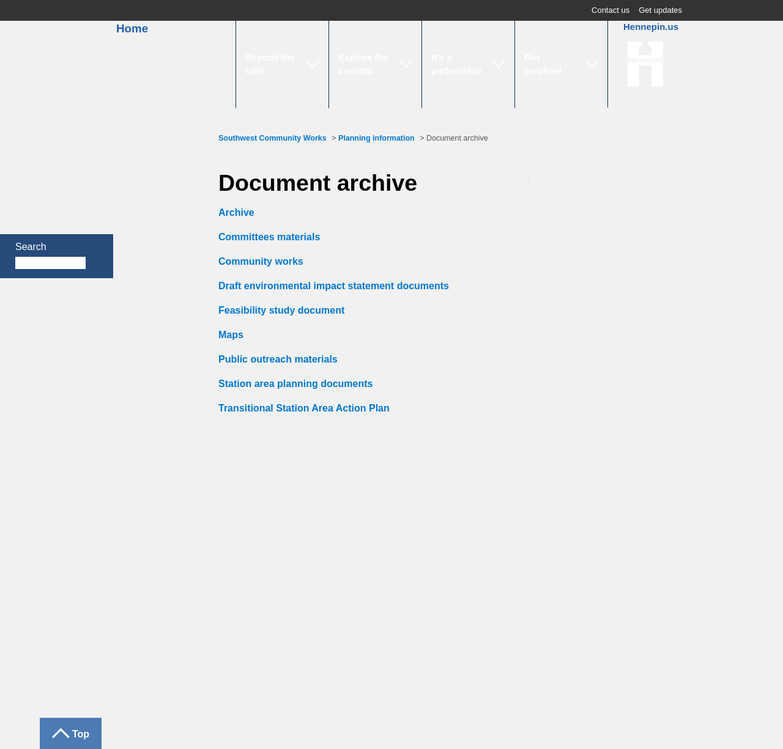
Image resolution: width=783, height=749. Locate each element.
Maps (230, 335)
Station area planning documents (295, 383)
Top (80, 734)
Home (124, 28)
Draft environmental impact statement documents (333, 286)
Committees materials (269, 237)
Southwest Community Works (272, 138)
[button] (282, 64)
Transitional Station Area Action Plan (304, 408)
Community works (260, 261)
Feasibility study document (281, 310)
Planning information (376, 138)
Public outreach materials (278, 359)
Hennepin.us (650, 26)
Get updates (660, 10)
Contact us (610, 10)
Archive (236, 212)
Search (30, 247)
